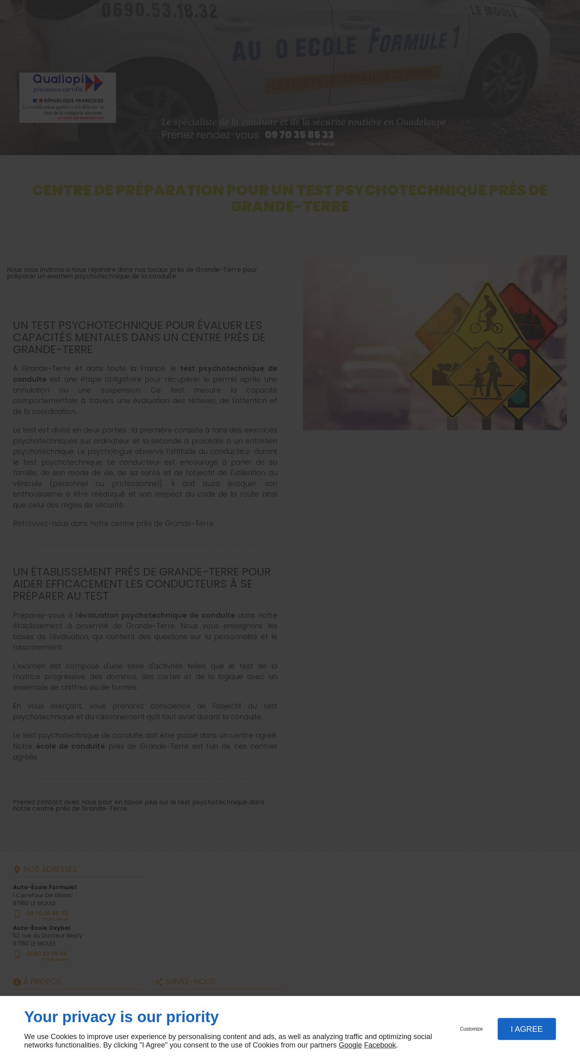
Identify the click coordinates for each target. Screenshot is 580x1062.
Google (350, 1045)
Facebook (380, 1045)
